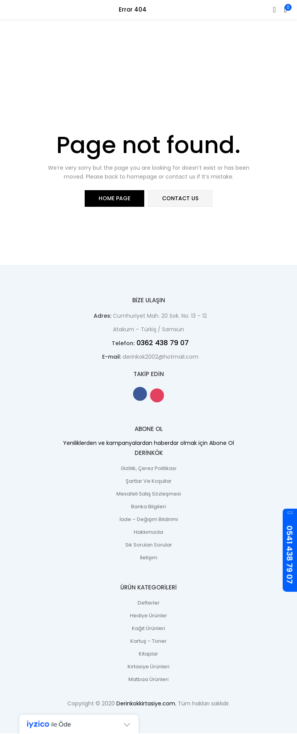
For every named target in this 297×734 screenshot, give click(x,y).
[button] (285, 9)
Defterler (149, 603)
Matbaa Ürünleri (148, 680)
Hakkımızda (148, 532)
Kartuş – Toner (148, 641)
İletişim (148, 558)
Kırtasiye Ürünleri (148, 667)
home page (114, 199)
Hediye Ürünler (148, 616)
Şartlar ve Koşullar (149, 481)
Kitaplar (148, 654)
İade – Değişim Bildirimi (148, 520)
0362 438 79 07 (162, 343)
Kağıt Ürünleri (148, 629)
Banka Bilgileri (148, 507)
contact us (180, 199)
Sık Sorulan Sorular (148, 545)
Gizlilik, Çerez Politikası (148, 469)
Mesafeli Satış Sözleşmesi (148, 494)
